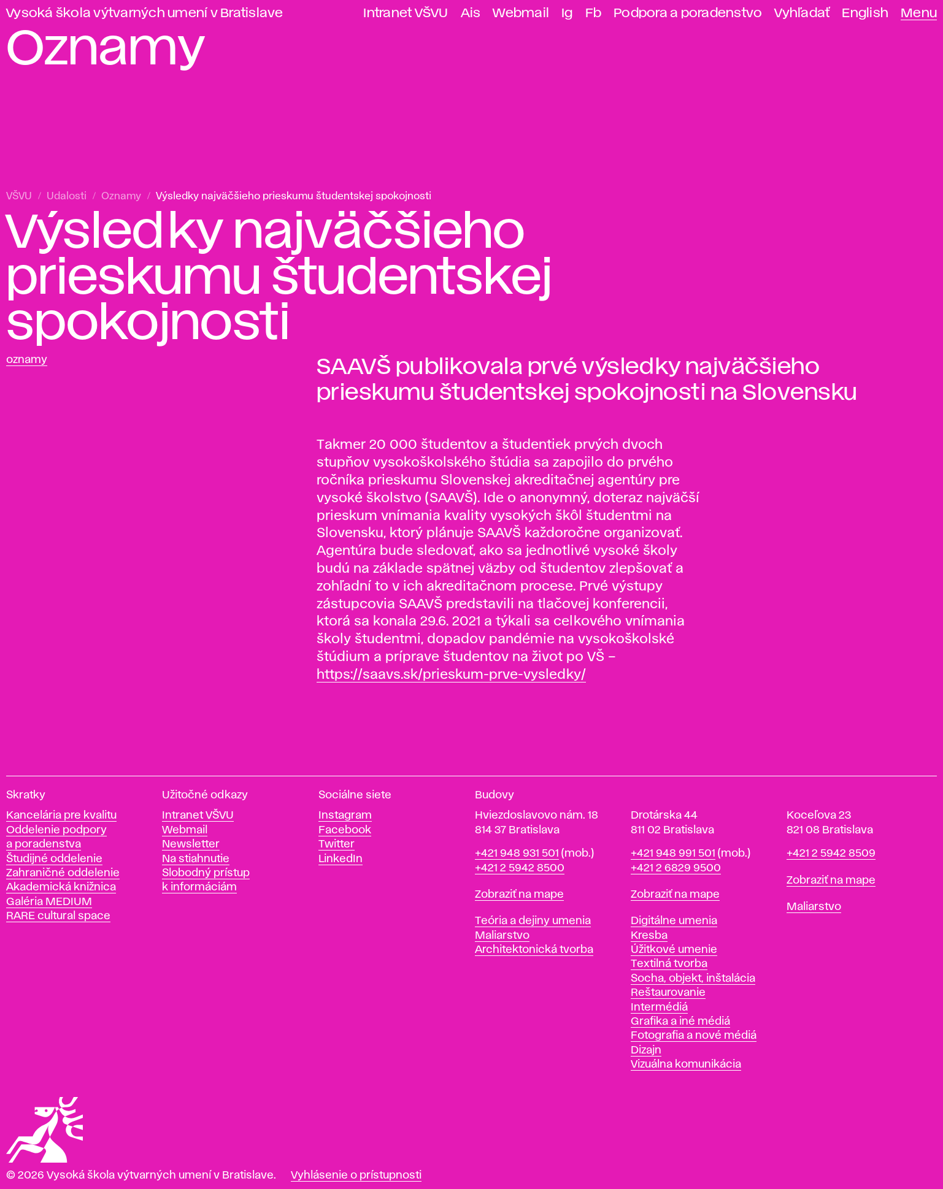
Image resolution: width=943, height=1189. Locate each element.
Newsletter (191, 844)
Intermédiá (659, 1007)
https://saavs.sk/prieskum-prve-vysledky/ (451, 675)
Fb (593, 13)
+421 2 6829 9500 (676, 868)
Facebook (344, 830)
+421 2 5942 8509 (831, 853)
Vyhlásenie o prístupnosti (356, 1175)
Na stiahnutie (195, 859)
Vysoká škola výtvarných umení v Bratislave (144, 13)
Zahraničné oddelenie (63, 873)
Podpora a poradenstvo (688, 13)
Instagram (345, 815)
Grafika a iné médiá (680, 1022)
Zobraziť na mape (519, 895)
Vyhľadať (801, 13)
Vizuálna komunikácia (686, 1064)
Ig (567, 13)
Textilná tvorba (669, 964)
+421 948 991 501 (673, 853)
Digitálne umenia (674, 921)
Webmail (521, 13)
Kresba (649, 936)
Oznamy (121, 196)
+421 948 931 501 (517, 853)
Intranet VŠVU (405, 13)
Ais (471, 13)
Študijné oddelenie (54, 859)
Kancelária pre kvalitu (61, 815)
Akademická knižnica (61, 887)
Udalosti (67, 196)
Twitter (336, 844)
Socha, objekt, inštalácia (693, 979)
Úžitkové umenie (674, 950)
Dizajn (646, 1050)
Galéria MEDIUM (49, 902)
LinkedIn (340, 859)
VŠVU (19, 196)
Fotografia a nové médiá (693, 1036)
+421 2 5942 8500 (519, 868)
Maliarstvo (502, 936)
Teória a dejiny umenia (533, 921)
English (865, 13)
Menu (919, 13)
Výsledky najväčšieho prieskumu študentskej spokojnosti (293, 196)
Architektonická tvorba (534, 950)
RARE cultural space (58, 916)
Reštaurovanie (668, 993)
